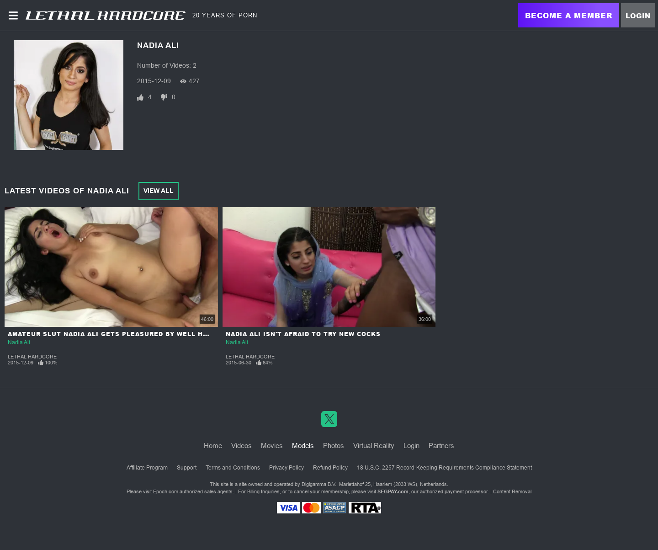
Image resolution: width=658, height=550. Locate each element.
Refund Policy (330, 468)
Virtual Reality (373, 445)
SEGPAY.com (393, 491)
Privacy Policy (286, 468)
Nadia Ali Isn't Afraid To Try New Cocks (303, 334)
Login (638, 16)
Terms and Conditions (233, 468)
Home (213, 445)
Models (303, 445)
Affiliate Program (147, 468)
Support (186, 468)
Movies (272, 445)
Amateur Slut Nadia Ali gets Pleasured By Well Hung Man (121, 334)
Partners (441, 445)
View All (158, 190)
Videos (241, 445)
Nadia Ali (19, 342)
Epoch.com (165, 491)
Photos (333, 445)
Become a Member (568, 15)
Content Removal (512, 491)
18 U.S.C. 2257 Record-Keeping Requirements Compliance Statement (444, 468)
